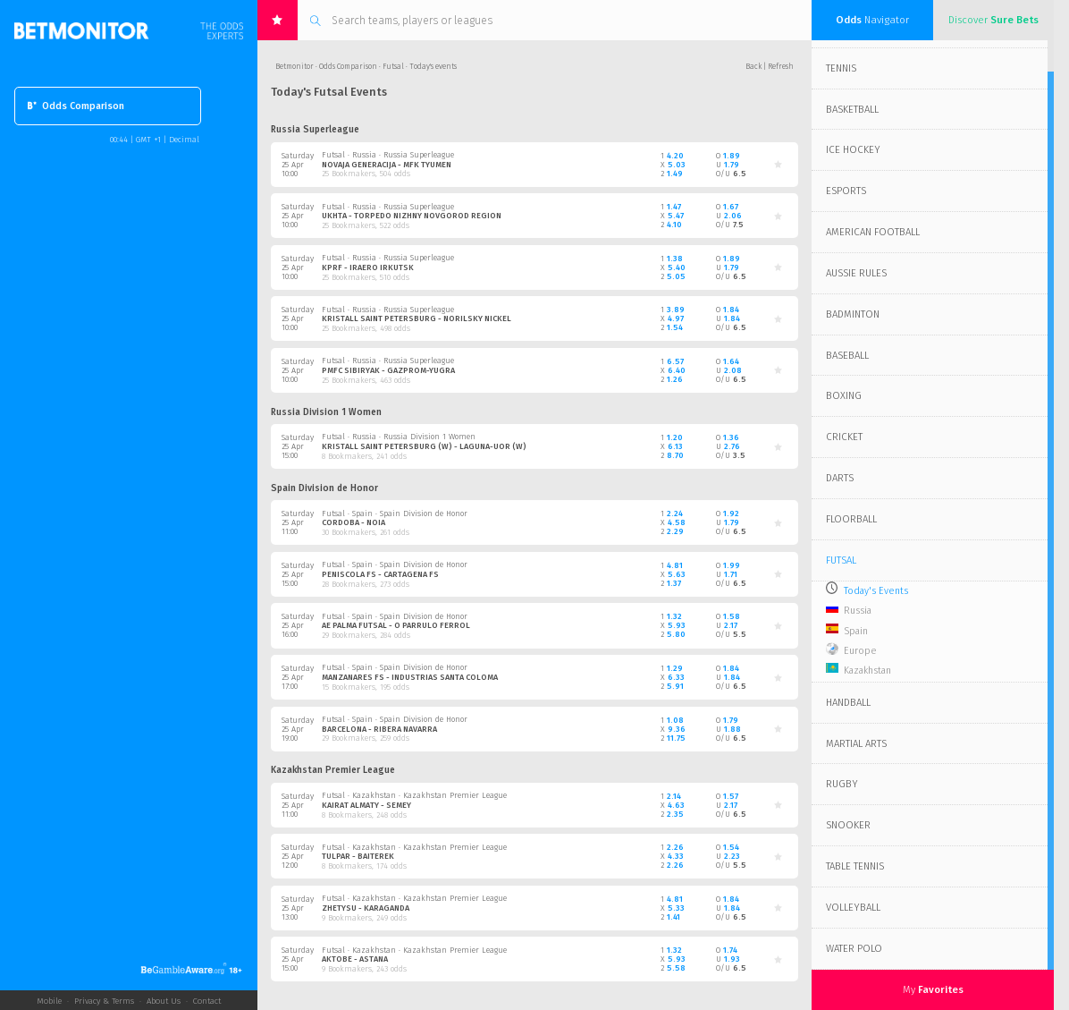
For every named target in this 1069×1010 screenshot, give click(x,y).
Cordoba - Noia (353, 522)
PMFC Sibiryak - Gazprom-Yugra (388, 370)
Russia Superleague (315, 129)
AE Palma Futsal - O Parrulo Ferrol (396, 625)
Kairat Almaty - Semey (366, 805)
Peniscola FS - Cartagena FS (380, 574)
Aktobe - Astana (355, 959)
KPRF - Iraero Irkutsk (368, 267)
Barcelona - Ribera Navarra (379, 729)
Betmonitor (294, 66)
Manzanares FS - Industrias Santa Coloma (410, 677)
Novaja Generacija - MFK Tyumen (386, 164)
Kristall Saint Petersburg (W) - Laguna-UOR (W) (424, 446)
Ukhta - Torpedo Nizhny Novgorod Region (411, 215)
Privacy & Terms (104, 1001)
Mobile (49, 1001)
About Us (164, 1001)
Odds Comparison (76, 106)
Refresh (781, 66)
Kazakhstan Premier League (333, 770)
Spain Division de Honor (324, 488)
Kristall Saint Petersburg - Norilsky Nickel (416, 318)
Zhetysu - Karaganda (365, 908)
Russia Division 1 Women (326, 412)
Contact (207, 1001)
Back (753, 66)
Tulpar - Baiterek (358, 856)
